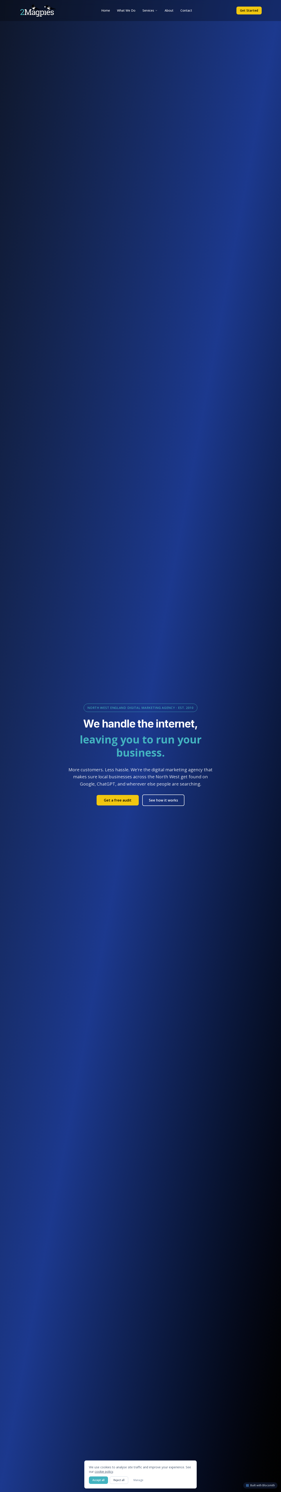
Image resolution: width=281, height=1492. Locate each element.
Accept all (98, 1480)
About (169, 10)
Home (105, 10)
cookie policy (104, 1471)
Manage (138, 1480)
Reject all (118, 1480)
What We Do (126, 10)
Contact (186, 10)
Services (150, 10)
